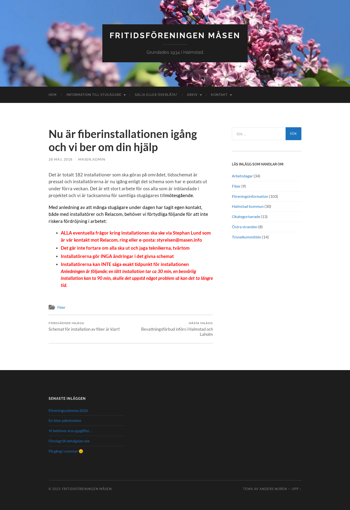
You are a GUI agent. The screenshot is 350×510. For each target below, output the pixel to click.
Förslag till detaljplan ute (69, 440)
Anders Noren (273, 489)
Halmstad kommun (248, 206)
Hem (53, 95)
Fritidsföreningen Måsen (175, 35)
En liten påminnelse (65, 420)
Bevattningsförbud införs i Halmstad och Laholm (172, 329)
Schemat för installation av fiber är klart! (84, 326)
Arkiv (192, 95)
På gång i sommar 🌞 (66, 451)
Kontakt (219, 95)
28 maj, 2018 (60, 159)
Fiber (61, 307)
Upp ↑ (296, 489)
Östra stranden (244, 226)
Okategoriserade (246, 216)
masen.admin (91, 159)
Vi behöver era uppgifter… (70, 430)
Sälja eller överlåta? (156, 95)
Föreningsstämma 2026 (68, 410)
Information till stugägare (94, 95)
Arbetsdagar (242, 175)
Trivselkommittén (246, 237)
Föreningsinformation (250, 196)
